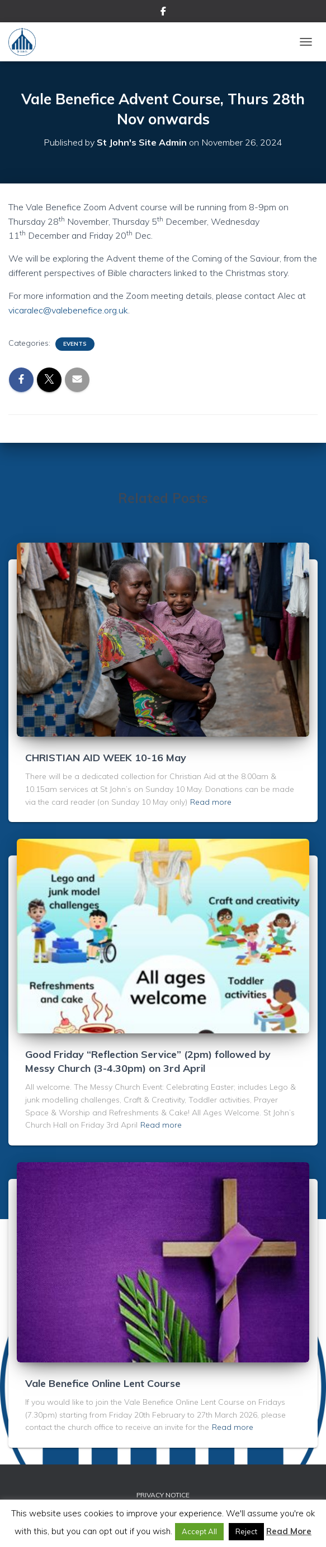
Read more (210, 802)
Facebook (163, 13)
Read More (288, 1531)
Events (75, 343)
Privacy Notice (163, 1495)
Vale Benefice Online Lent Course (103, 1383)
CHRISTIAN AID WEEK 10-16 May (105, 757)
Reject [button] (246, 1531)
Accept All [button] (199, 1531)
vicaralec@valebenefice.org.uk (68, 310)
